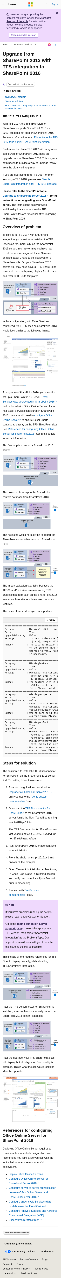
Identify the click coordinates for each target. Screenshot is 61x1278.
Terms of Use (41, 1268)
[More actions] (55, 44)
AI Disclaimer (9, 1259)
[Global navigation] (3, 4)
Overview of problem (15, 97)
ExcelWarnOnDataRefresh (24, 1220)
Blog (44, 1259)
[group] (30, 690)
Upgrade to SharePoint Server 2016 (24, 195)
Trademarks (9, 1273)
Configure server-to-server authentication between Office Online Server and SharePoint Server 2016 (32, 1192)
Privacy (21, 1264)
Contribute (8, 1264)
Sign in (54, 4)
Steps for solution (14, 101)
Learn (6, 44)
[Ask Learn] (49, 44)
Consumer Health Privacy (15, 1268)
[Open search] (47, 4)
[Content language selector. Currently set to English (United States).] (18, 1243)
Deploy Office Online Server (25, 1174)
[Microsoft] (30, 4)
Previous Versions (23, 44)
